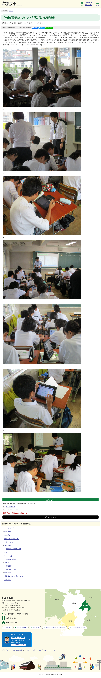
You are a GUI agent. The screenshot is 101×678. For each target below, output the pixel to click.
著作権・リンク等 (30, 650)
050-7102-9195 (10, 507)
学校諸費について (11, 569)
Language (87, 2)
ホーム (11, 11)
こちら (18, 645)
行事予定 (7, 535)
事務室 (6, 562)
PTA (5, 552)
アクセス (7, 580)
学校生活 (7, 572)
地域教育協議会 (11, 559)
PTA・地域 (8, 556)
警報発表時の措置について (13, 576)
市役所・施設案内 (22, 627)
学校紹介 (7, 532)
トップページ (9, 528)
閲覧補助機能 (88, 5)
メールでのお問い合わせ (78, 627)
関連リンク (36, 627)
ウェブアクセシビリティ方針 (47, 650)
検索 (82, 4)
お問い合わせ (6, 650)
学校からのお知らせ (11, 539)
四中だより (9, 542)
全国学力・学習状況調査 (13, 549)
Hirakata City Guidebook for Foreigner (55, 627)
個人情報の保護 (17, 650)
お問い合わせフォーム (50, 517)
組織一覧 (8, 627)
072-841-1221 (10, 603)
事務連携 (9, 566)
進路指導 (7, 545)
